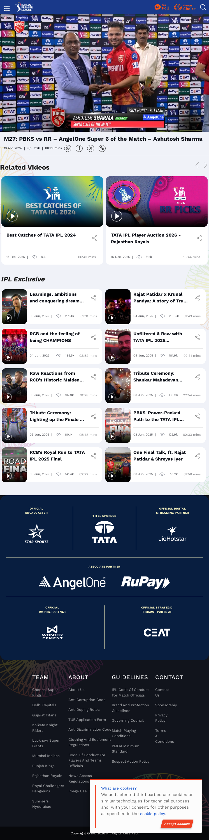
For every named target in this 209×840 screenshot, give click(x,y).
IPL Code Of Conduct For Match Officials (130, 692)
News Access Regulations (80, 778)
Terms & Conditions (161, 736)
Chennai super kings (45, 692)
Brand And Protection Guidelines (130, 708)
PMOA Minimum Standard (125, 749)
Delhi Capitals (44, 705)
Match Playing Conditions (124, 733)
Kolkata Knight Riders (44, 728)
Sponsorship (161, 705)
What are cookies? (119, 788)
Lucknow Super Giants (46, 743)
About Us (76, 690)
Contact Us (161, 692)
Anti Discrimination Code (90, 729)
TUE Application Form (87, 720)
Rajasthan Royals (47, 776)
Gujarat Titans (44, 715)
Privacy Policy (161, 718)
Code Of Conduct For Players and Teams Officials (86, 760)
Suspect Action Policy (131, 761)
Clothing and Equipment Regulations (89, 742)
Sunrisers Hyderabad (41, 804)
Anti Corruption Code (87, 700)
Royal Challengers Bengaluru (48, 788)
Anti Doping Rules (84, 709)
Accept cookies (177, 824)
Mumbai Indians (46, 756)
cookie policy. (153, 813)
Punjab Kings (43, 766)
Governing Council (128, 720)
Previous (197, 165)
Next (205, 165)
